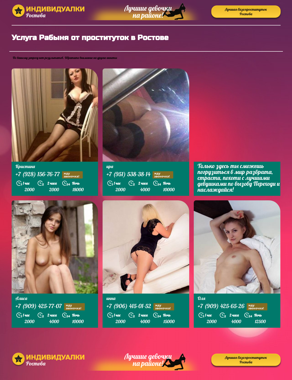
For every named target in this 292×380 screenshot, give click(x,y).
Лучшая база (246, 11)
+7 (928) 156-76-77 (49, 175)
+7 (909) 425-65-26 (232, 306)
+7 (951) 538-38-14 (139, 175)
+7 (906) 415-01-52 (140, 306)
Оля (201, 298)
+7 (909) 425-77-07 (50, 306)
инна (110, 298)
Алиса (21, 298)
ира (109, 166)
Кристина (25, 166)
